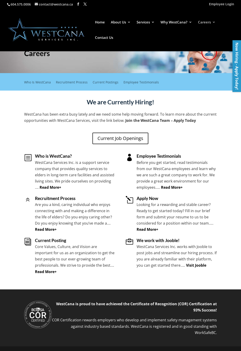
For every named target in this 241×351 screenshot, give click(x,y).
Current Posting (50, 240)
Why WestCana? (174, 22)
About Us (118, 22)
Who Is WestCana (37, 82)
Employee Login (221, 4)
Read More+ (50, 187)
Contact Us (104, 38)
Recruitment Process (72, 82)
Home (100, 22)
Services (143, 22)
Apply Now (147, 198)
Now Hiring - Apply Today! (236, 66)
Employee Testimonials (141, 82)
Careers (204, 22)
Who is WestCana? (53, 156)
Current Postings (105, 82)
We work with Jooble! (158, 240)
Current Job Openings (120, 138)
